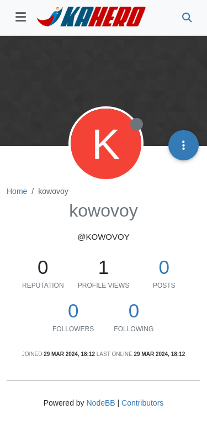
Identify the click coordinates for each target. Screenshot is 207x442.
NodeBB (100, 402)
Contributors (142, 402)
